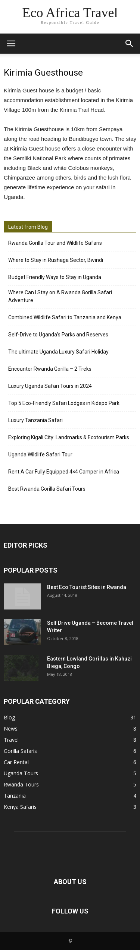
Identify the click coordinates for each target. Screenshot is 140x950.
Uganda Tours (21, 773)
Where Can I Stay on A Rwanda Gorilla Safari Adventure (60, 296)
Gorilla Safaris (20, 750)
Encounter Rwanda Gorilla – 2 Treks (49, 369)
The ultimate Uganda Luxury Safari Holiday (58, 352)
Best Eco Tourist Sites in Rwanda (86, 587)
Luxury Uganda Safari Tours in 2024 (50, 386)
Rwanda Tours (21, 784)
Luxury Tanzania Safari (35, 420)
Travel (11, 739)
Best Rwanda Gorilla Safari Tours (46, 489)
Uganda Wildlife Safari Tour (40, 454)
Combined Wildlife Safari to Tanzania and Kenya (64, 317)
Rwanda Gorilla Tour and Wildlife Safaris (55, 243)
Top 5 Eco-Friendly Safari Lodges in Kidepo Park (63, 403)
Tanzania (15, 795)
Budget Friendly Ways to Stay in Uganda (54, 277)
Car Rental (16, 762)
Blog (9, 717)
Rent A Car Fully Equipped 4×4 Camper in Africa (63, 472)
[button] (129, 44)
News (11, 728)
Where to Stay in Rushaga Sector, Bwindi (55, 260)
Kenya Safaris (20, 806)
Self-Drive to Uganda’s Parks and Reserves (58, 335)
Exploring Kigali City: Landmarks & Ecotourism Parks (68, 437)
